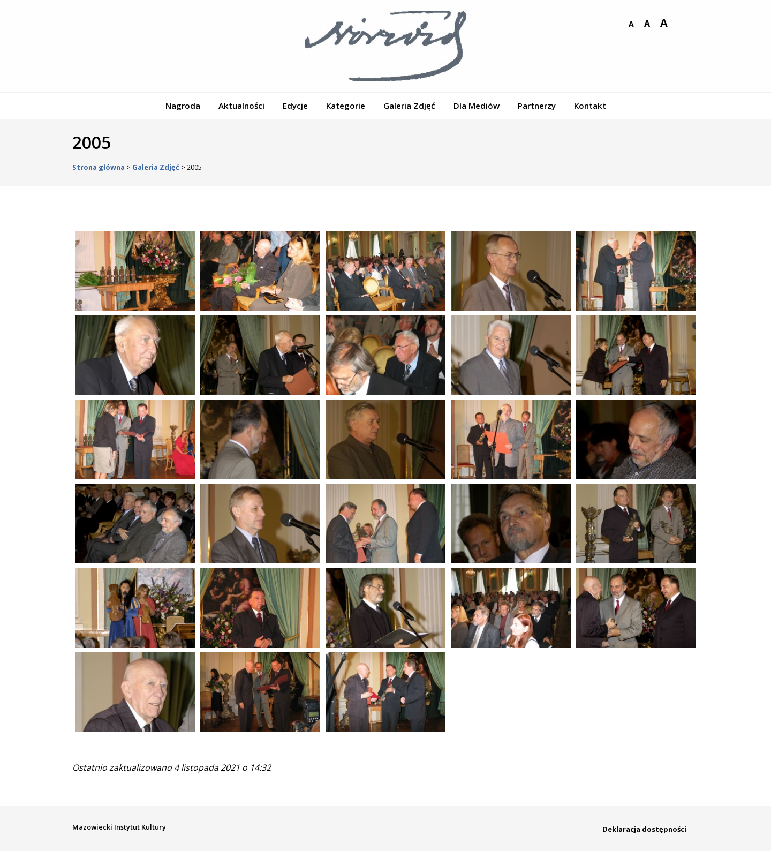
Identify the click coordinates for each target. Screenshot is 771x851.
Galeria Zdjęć (409, 105)
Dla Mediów (476, 105)
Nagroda (182, 105)
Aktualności (241, 105)
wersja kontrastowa (680, 24)
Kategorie (345, 105)
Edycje (295, 105)
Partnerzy (537, 105)
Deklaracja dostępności (644, 829)
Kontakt (590, 105)
